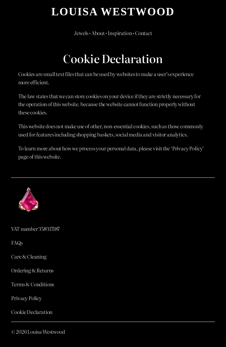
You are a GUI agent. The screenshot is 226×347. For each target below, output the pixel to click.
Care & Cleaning (28, 256)
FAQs (16, 242)
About (98, 33)
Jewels (81, 33)
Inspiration (120, 33)
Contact (143, 33)
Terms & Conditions (32, 284)
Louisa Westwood (113, 11)
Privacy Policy (26, 298)
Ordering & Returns (32, 270)
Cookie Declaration (31, 311)
